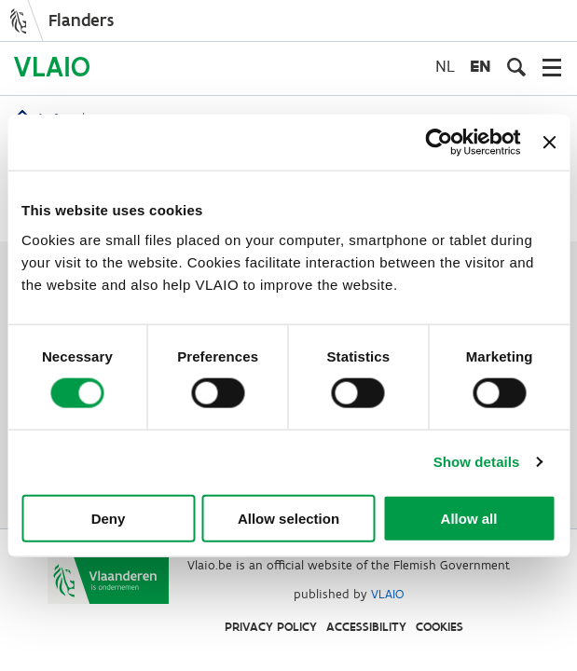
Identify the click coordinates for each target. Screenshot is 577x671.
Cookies (439, 627)
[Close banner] (549, 142)
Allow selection (288, 518)
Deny (108, 518)
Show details (476, 462)
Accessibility (366, 627)
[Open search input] (516, 67)
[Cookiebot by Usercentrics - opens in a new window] (439, 143)
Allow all (469, 518)
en (480, 65)
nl (445, 65)
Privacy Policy (271, 627)
